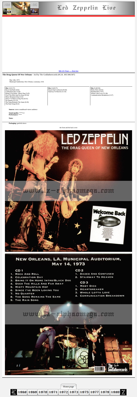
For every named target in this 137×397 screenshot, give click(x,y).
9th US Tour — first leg (68, 71)
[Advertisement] (68, 41)
